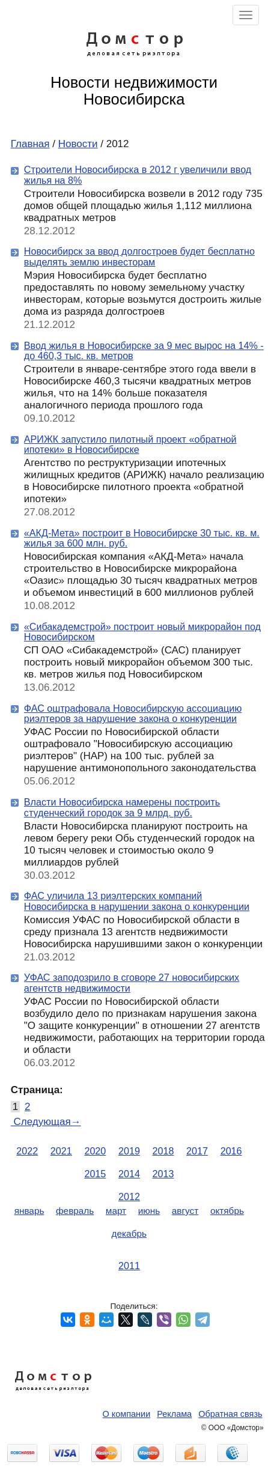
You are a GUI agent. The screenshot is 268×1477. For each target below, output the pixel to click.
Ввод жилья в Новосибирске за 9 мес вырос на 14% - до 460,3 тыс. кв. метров (144, 351)
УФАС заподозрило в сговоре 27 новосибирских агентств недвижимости (131, 982)
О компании (127, 1414)
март (116, 1211)
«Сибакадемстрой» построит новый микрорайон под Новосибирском (142, 632)
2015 (95, 1173)
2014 (129, 1173)
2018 (163, 1150)
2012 (129, 1196)
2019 (129, 1150)
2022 (27, 1150)
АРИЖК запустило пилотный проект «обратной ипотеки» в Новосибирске (130, 444)
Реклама (174, 1414)
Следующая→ (46, 1121)
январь (29, 1211)
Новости (78, 144)
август (185, 1211)
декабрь (129, 1233)
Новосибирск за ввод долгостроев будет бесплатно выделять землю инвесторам (139, 256)
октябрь (227, 1211)
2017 (197, 1150)
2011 (129, 1265)
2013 (163, 1173)
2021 (61, 1150)
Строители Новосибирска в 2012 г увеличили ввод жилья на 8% (137, 175)
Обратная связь (230, 1414)
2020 (95, 1150)
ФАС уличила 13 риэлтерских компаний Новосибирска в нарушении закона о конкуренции (136, 901)
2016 (231, 1150)
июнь (149, 1211)
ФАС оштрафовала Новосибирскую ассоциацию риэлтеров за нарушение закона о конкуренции (133, 713)
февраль (75, 1211)
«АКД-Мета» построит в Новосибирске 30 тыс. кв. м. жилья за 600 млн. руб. (142, 538)
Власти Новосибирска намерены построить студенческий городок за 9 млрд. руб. (122, 807)
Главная (30, 144)
